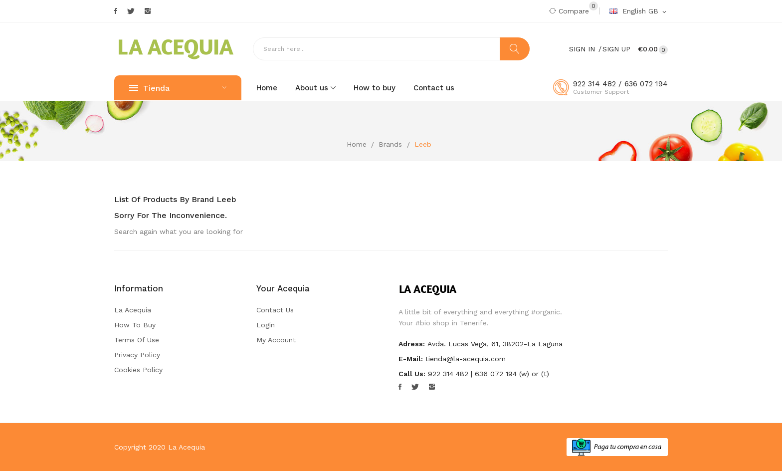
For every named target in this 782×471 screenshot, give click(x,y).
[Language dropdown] (638, 11)
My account (276, 340)
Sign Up (616, 49)
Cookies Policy (138, 370)
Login (265, 325)
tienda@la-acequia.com (465, 359)
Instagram (148, 10)
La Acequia (132, 310)
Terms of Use (136, 340)
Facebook (115, 10)
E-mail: (410, 359)
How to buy (135, 325)
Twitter (131, 10)
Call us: (411, 374)
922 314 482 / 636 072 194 (620, 83)
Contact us (275, 310)
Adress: (411, 344)
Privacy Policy (137, 355)
